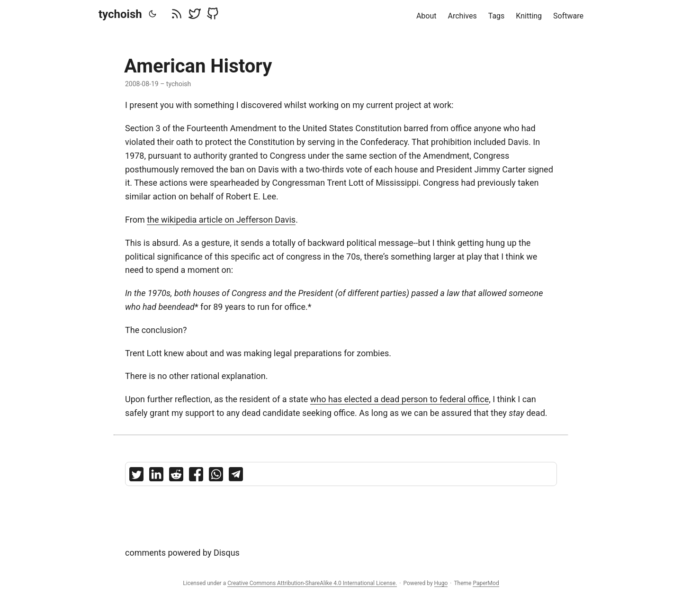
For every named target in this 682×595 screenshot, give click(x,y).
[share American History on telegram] (236, 476)
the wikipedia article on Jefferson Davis (221, 220)
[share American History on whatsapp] (216, 476)
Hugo (441, 583)
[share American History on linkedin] (156, 476)
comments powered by (182, 553)
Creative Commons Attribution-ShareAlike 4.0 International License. (312, 583)
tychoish (120, 14)
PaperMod (486, 583)
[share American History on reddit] (176, 476)
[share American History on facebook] (196, 476)
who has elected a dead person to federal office (399, 399)
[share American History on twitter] (136, 476)
